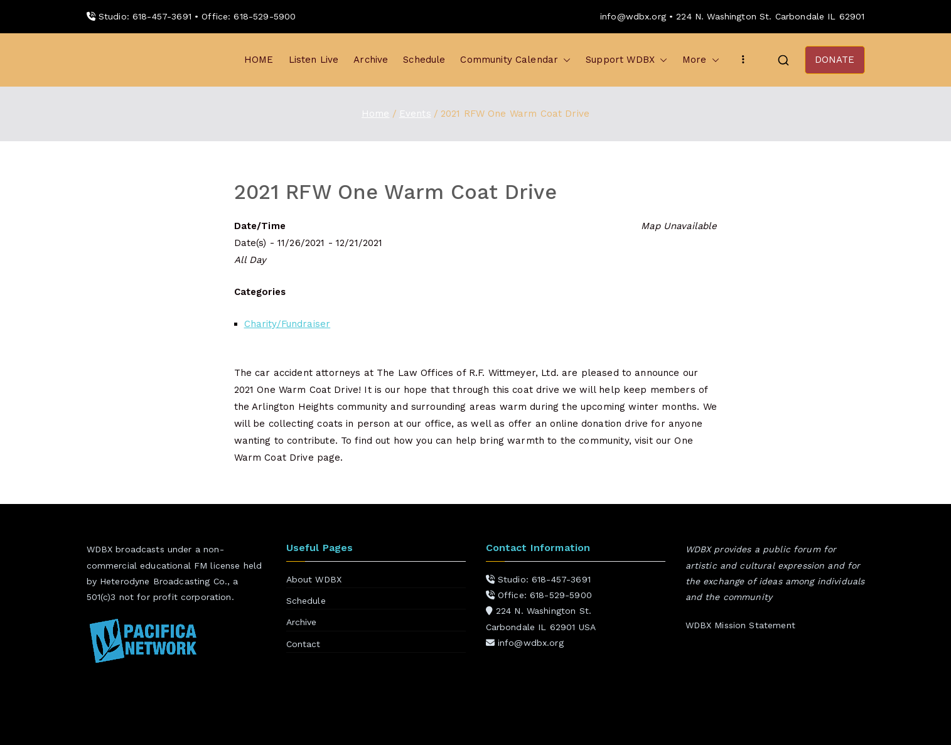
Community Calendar (515, 59)
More (700, 59)
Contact (303, 644)
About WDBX (314, 579)
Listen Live (314, 59)
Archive (370, 59)
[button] (564, 59)
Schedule (424, 59)
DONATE (835, 59)
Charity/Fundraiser (287, 324)
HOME (259, 59)
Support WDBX (626, 59)
